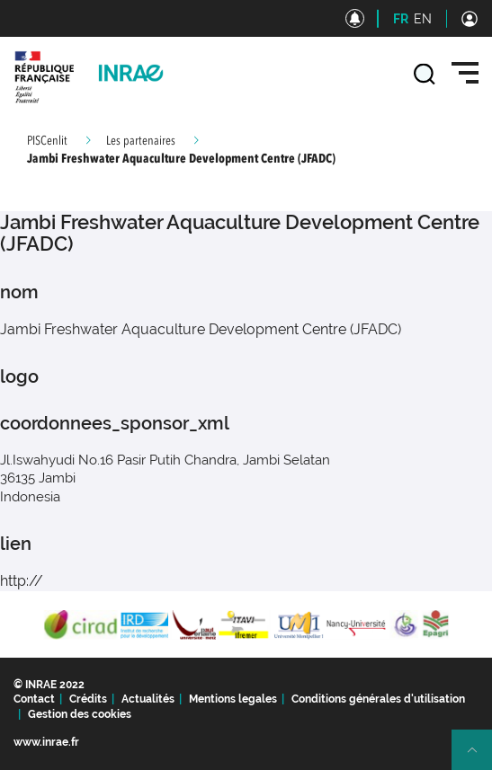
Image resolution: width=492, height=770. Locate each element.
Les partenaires (140, 141)
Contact (34, 699)
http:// (21, 580)
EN (423, 19)
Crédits (88, 699)
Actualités (147, 699)
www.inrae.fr (46, 742)
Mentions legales (233, 699)
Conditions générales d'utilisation (378, 699)
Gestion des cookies (79, 714)
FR (400, 19)
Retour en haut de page (479, 757)
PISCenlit (47, 141)
